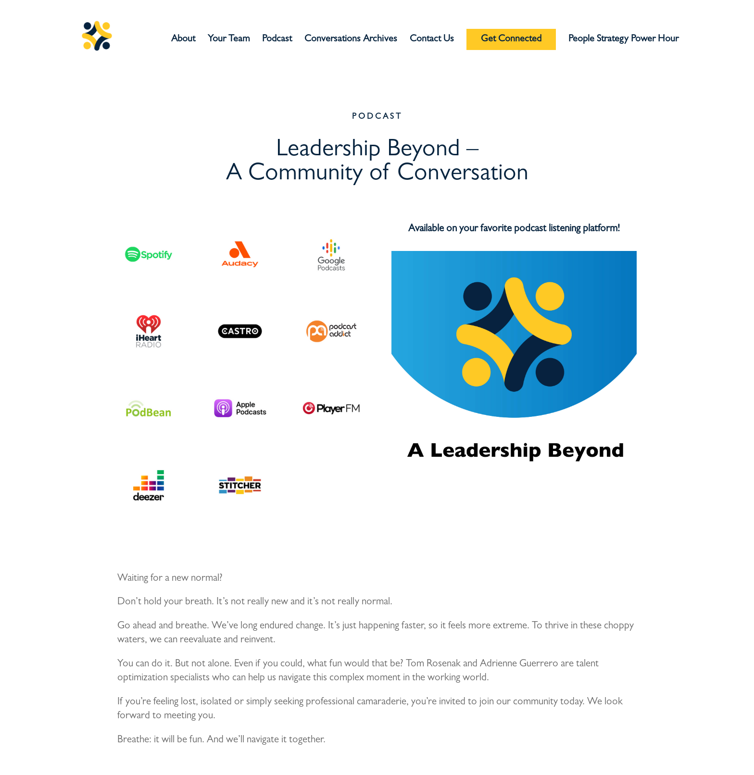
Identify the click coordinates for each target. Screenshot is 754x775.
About (183, 40)
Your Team (229, 40)
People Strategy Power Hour (623, 40)
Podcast (277, 40)
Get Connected (511, 39)
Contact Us (432, 40)
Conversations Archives (350, 40)
